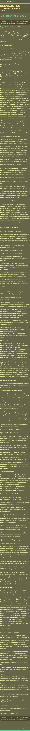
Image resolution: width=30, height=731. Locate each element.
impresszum (26, 728)
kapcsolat (26, 5)
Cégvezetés (10, 5)
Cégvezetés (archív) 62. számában (16, 27)
